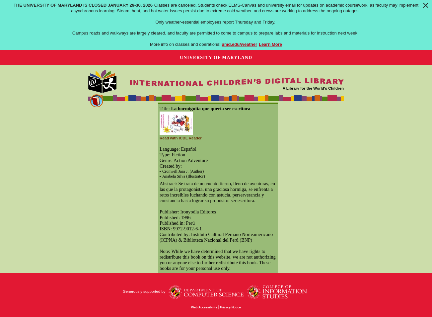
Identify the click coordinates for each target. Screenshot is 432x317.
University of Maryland (216, 57)
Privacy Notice (230, 307)
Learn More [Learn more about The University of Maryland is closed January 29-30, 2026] (270, 44)
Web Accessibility (204, 307)
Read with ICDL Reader (181, 138)
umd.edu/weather (239, 44)
